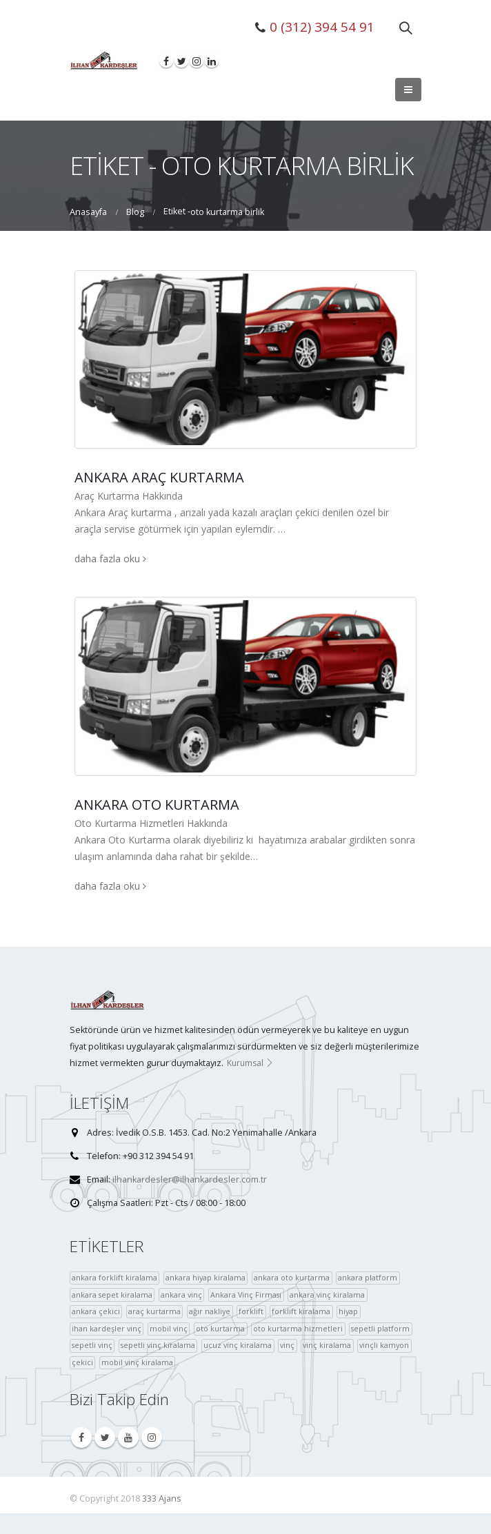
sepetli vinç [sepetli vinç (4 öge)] (92, 1345)
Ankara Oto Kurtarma (156, 804)
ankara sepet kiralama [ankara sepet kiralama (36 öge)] (112, 1294)
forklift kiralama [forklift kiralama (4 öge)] (301, 1311)
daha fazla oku (110, 558)
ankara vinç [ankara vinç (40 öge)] (181, 1294)
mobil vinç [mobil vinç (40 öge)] (169, 1328)
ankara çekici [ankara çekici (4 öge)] (96, 1311)
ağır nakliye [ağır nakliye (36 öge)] (209, 1311)
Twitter (104, 1437)
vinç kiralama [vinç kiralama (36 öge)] (327, 1345)
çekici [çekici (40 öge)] (82, 1362)
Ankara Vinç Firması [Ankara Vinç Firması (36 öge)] (245, 1294)
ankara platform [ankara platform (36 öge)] (367, 1277)
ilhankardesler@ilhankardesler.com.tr (189, 1179)
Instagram (151, 1437)
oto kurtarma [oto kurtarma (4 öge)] (220, 1328)
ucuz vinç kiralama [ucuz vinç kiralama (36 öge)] (237, 1345)
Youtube (128, 1437)
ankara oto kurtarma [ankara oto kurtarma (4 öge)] (292, 1277)
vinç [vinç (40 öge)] (287, 1345)
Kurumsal (250, 1063)
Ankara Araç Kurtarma (159, 477)
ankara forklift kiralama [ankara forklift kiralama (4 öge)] (114, 1277)
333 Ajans (161, 1498)
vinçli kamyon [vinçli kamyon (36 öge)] (384, 1345)
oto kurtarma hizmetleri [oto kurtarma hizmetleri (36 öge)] (298, 1328)
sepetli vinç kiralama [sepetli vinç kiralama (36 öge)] (158, 1345)
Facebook (81, 1437)
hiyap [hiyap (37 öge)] (348, 1311)
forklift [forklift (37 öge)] (251, 1311)
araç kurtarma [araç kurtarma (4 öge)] (154, 1311)
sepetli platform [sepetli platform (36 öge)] (380, 1328)
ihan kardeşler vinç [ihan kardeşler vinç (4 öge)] (106, 1328)
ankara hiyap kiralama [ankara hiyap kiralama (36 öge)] (206, 1277)
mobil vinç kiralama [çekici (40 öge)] (137, 1362)
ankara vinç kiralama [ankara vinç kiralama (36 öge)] (327, 1294)
